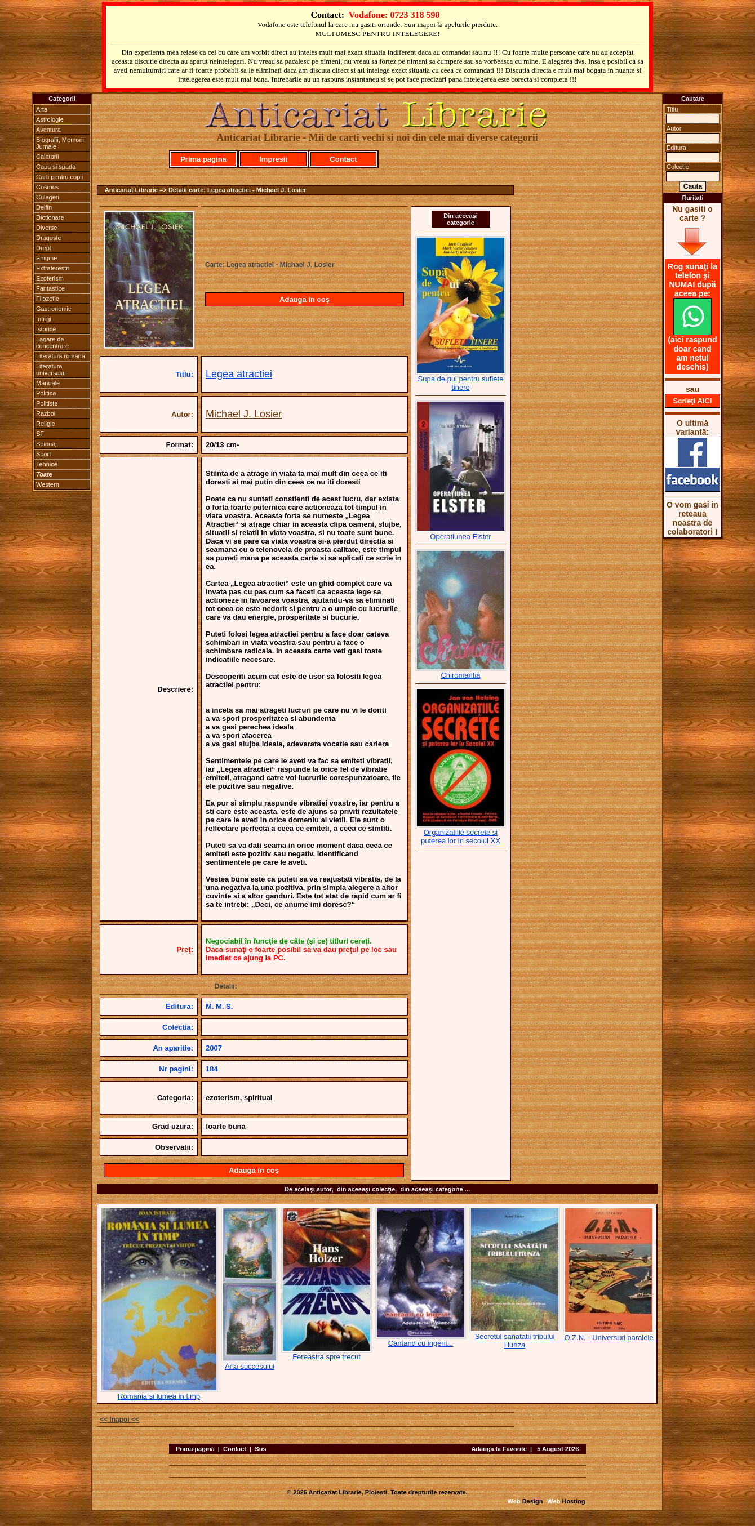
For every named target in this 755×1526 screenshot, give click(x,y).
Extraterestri (52, 268)
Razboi (45, 413)
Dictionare (50, 217)
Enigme (46, 258)
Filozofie (47, 298)
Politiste (47, 403)
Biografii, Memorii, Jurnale (61, 143)
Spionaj (46, 444)
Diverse (46, 227)
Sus (260, 1448)
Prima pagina (195, 1448)
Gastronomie (54, 308)
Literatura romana (60, 356)
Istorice (46, 329)
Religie (45, 423)
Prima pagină (203, 159)
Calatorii (47, 156)
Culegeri (47, 197)
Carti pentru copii (59, 176)
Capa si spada (56, 166)
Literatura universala (50, 369)
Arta (41, 109)
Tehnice (46, 464)
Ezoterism (50, 278)
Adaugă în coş (304, 299)
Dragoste (48, 237)
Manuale (48, 383)
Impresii (273, 159)
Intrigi (43, 318)
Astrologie (50, 119)
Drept (43, 247)
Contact (343, 159)
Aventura (48, 129)
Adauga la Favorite (498, 1448)
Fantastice (50, 288)
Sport (43, 454)
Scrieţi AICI (692, 401)
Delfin (44, 207)
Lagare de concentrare (52, 342)
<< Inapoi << (119, 1419)
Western (47, 484)
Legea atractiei (239, 374)
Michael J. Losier (244, 414)
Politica (46, 393)
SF (40, 433)
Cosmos (47, 187)
